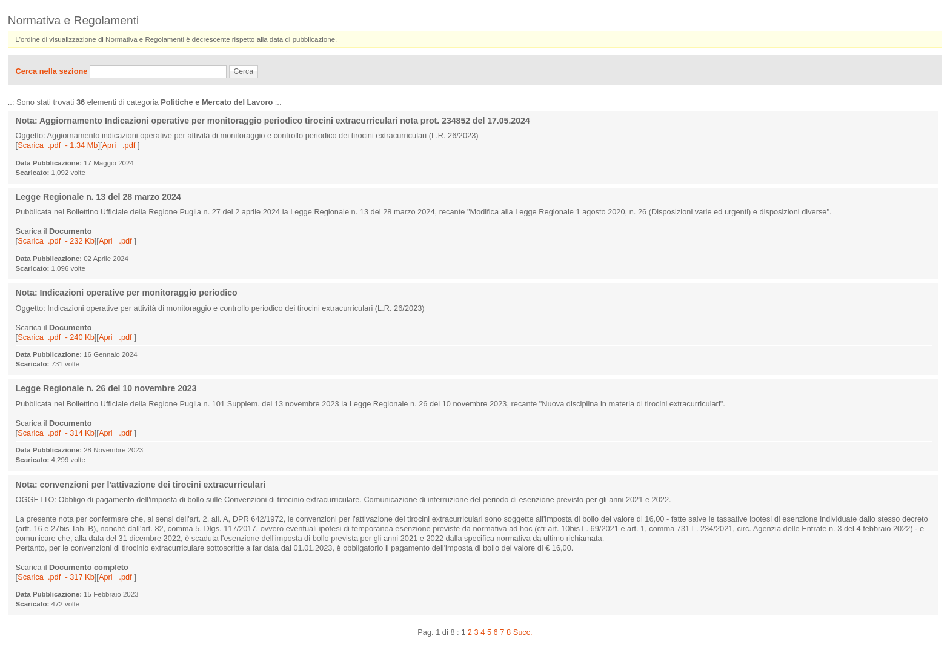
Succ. (523, 632)
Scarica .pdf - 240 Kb (56, 337)
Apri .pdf (120, 145)
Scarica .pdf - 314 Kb (56, 432)
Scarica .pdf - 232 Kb (56, 240)
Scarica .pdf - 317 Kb (56, 577)
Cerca (243, 71)
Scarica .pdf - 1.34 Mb (58, 145)
